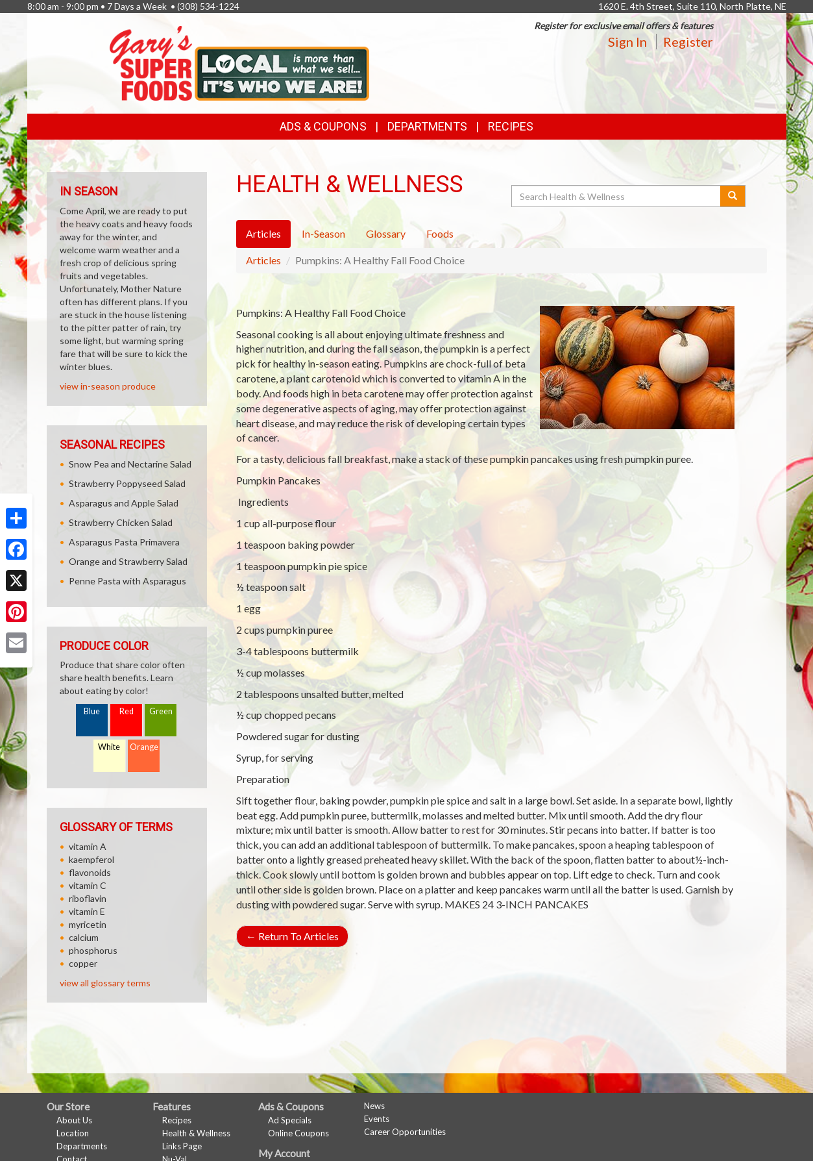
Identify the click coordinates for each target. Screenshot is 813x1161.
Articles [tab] (263, 233)
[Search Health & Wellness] (617, 196)
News (374, 1106)
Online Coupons (298, 1133)
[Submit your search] (733, 196)
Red (126, 711)
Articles (263, 260)
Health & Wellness (196, 1133)
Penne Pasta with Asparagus (127, 580)
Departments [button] (427, 126)
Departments (81, 1146)
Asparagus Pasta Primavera (124, 541)
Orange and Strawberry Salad (128, 561)
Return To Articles (292, 936)
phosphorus (93, 950)
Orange (144, 747)
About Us (74, 1120)
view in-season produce (108, 386)
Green (161, 711)
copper (83, 963)
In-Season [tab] (323, 233)
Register (688, 41)
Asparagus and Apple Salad (123, 502)
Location (72, 1133)
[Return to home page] (239, 62)
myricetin (87, 924)
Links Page (182, 1146)
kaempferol (91, 859)
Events (376, 1119)
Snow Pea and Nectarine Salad (130, 463)
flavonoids (90, 872)
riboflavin (87, 898)
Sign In (627, 41)
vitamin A (87, 846)
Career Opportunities (405, 1132)
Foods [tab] (440, 233)
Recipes (510, 126)
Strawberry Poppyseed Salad (127, 483)
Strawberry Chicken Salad (121, 522)
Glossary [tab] (386, 233)
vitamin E (87, 911)
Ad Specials (289, 1120)
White (109, 747)
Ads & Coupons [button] (323, 126)
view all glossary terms (105, 982)
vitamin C (87, 885)
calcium (84, 937)
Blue (92, 711)
